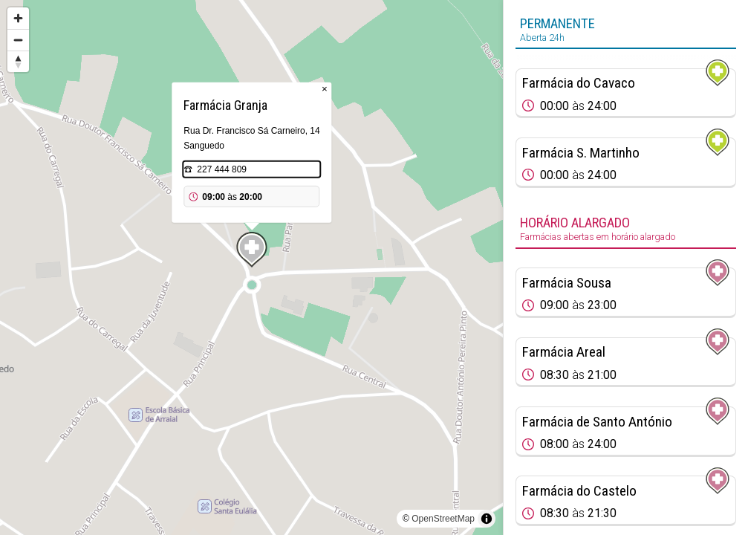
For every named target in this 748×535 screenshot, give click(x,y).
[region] (251, 267)
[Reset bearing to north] (18, 61)
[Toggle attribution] (486, 519)
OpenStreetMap (443, 518)
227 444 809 (222, 169)
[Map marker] (251, 250)
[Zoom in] (18, 18)
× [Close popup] (325, 88)
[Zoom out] (18, 40)
